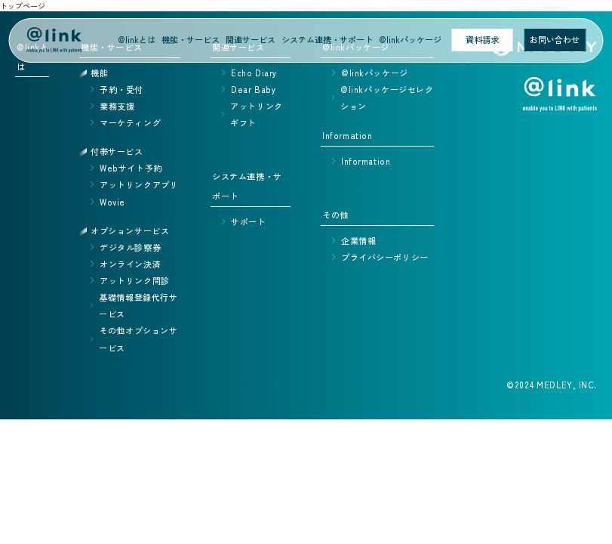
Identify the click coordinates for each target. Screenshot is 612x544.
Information (365, 161)
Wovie (112, 202)
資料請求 (482, 39)
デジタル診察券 (130, 247)
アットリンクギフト (256, 114)
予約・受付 (121, 89)
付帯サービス (117, 151)
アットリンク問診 (134, 280)
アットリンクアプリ (139, 184)
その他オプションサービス (138, 338)
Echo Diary (254, 72)
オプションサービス (130, 230)
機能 (99, 72)
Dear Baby (253, 89)
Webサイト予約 (130, 168)
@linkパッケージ (410, 39)
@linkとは (136, 39)
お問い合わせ (555, 39)
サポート (248, 221)
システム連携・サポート (327, 39)
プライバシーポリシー (385, 257)
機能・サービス (190, 39)
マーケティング (130, 122)
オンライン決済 (130, 264)
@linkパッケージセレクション (386, 97)
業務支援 (117, 106)
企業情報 (358, 240)
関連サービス (250, 39)
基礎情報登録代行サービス (138, 305)
